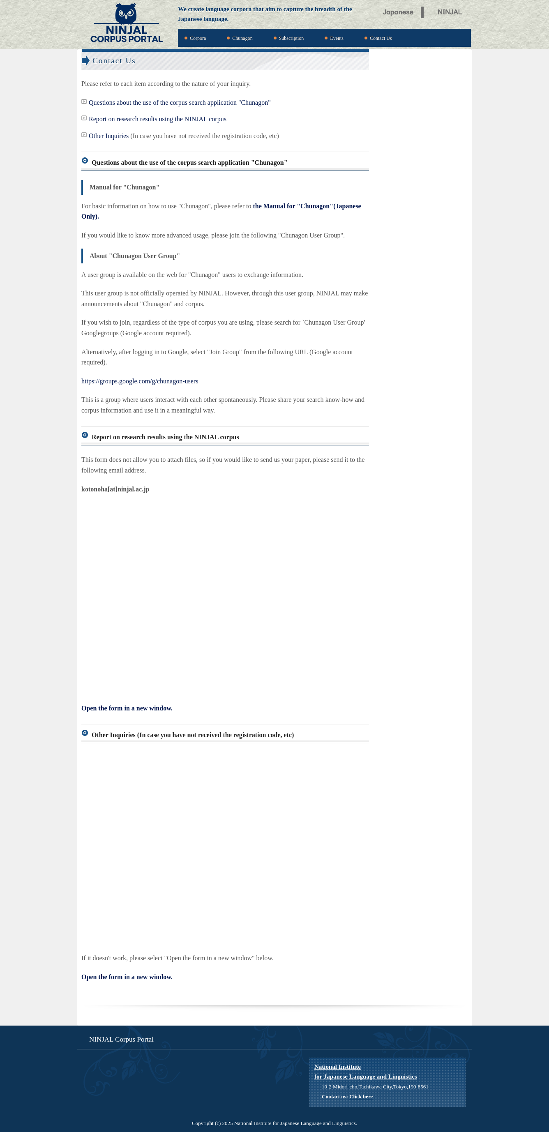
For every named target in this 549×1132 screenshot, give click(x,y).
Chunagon (242, 38)
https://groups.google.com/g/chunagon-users (139, 381)
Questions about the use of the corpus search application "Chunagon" (180, 102)
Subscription (291, 38)
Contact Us (381, 38)
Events (337, 38)
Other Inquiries (109, 135)
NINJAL (452, 11)
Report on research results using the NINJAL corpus (157, 118)
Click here (361, 1096)
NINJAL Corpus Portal (126, 23)
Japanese (398, 11)
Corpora (198, 38)
